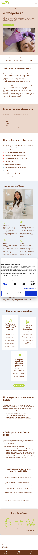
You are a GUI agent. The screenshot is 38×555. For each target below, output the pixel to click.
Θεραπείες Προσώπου (15, 8)
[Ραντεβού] (19, 552)
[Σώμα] (19, 525)
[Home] (5, 2)
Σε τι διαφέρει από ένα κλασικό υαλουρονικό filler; (19, 489)
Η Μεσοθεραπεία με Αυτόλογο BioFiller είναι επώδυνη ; (19, 478)
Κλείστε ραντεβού (9, 24)
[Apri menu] (36, 3)
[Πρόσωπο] (8, 525)
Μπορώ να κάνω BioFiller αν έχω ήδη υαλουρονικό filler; (19, 493)
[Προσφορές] (6, 552)
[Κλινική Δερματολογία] (30, 525)
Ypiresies (7, 8)
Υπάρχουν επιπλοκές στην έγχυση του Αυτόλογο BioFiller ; (19, 484)
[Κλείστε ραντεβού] (19, 385)
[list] (19, 59)
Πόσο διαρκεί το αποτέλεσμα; (19, 497)
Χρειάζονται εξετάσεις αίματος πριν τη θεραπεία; (19, 501)
